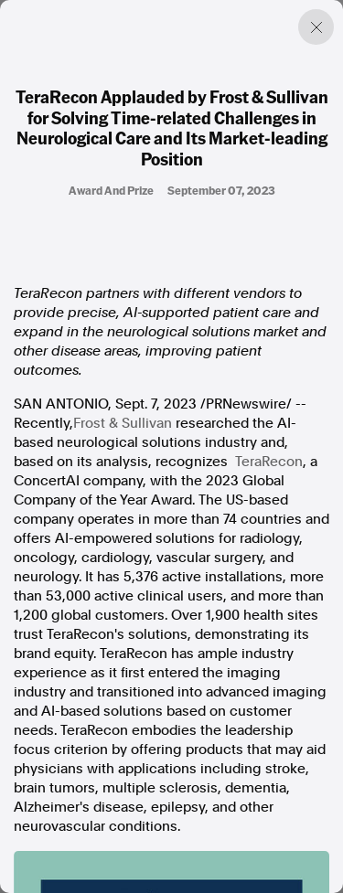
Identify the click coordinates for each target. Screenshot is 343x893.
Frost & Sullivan (122, 423)
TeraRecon (269, 461)
